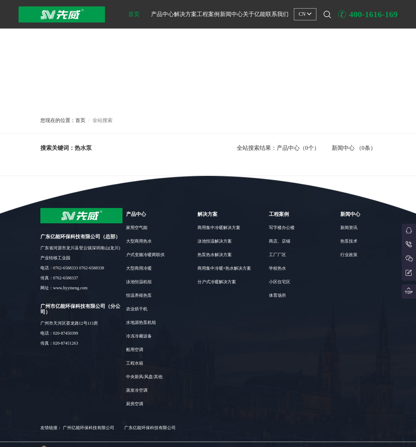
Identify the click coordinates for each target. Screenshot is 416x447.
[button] (208, 96)
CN (305, 14)
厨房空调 (134, 403)
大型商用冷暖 (139, 268)
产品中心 (162, 14)
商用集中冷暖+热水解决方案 (224, 268)
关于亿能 (254, 14)
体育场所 (277, 295)
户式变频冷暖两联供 (145, 254)
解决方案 (185, 14)
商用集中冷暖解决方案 (218, 227)
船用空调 (134, 349)
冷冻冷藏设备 (139, 336)
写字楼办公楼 (282, 227)
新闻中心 (231, 14)
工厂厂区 (277, 254)
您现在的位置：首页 (62, 120)
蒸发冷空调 (136, 390)
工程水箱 (134, 363)
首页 (134, 14)
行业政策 (348, 254)
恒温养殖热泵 (139, 295)
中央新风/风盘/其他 (144, 376)
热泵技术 (348, 241)
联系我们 (277, 14)
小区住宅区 (279, 281)
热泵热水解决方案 (214, 254)
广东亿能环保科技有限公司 (150, 427)
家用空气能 (136, 227)
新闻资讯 (348, 227)
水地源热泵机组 (141, 322)
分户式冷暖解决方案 (216, 281)
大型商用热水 (139, 241)
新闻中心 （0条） (354, 148)
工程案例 (208, 14)
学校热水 (277, 268)
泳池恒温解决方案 (214, 241)
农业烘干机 (136, 308)
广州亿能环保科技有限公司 (88, 427)
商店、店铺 (279, 241)
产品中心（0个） (298, 148)
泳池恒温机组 (139, 281)
